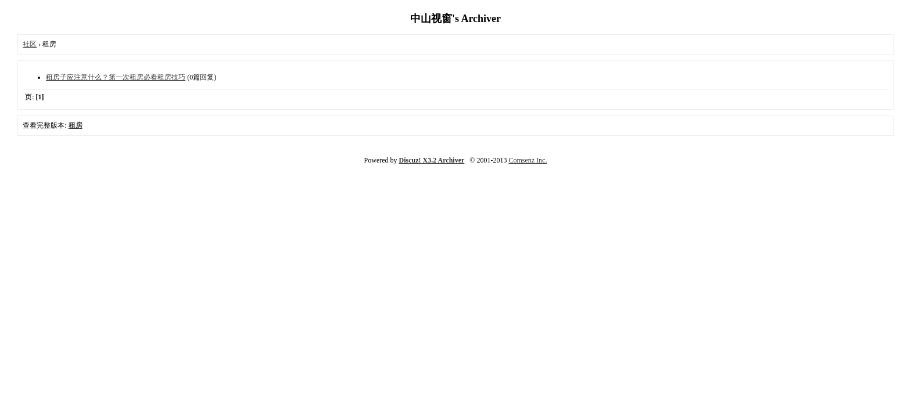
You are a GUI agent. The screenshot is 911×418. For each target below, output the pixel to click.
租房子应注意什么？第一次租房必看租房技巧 (115, 77)
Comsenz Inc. (527, 160)
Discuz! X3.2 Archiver (432, 160)
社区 (30, 44)
